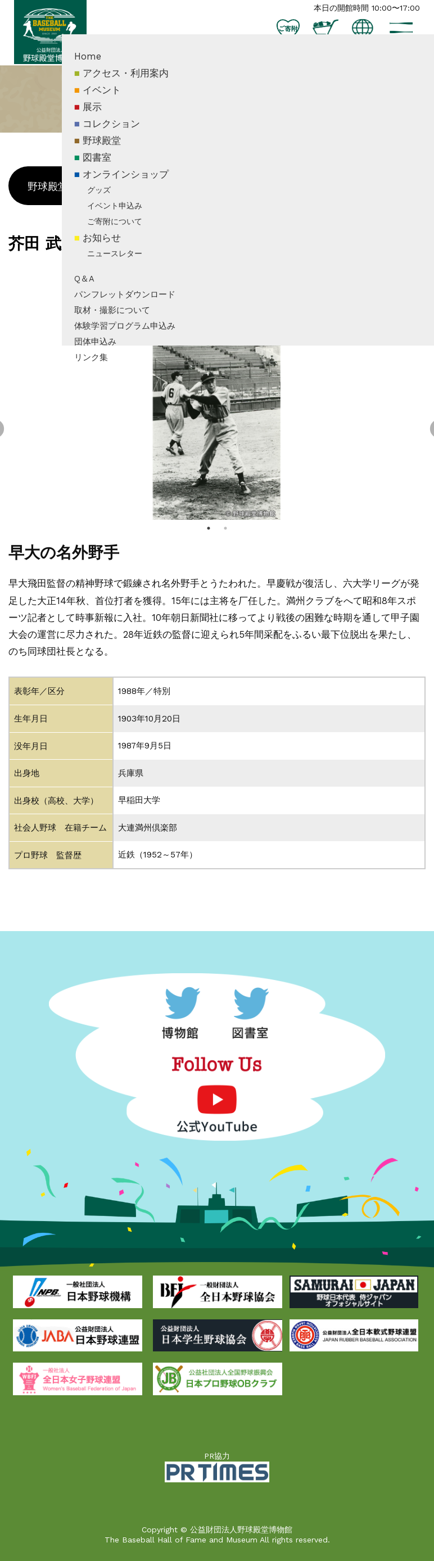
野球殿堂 (144, 164)
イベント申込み (156, 229)
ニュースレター (156, 277)
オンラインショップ (168, 197)
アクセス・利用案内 (168, 97)
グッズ (141, 213)
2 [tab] (225, 528)
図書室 (139, 181)
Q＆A (126, 303)
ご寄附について (156, 244)
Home (129, 80)
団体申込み (137, 365)
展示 (134, 131)
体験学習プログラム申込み (167, 349)
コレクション (153, 147)
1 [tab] (208, 528)
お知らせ (144, 261)
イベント (144, 114)
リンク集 (133, 381)
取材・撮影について (154, 334)
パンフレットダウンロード (167, 319)
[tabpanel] (216, 430)
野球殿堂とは (58, 186)
